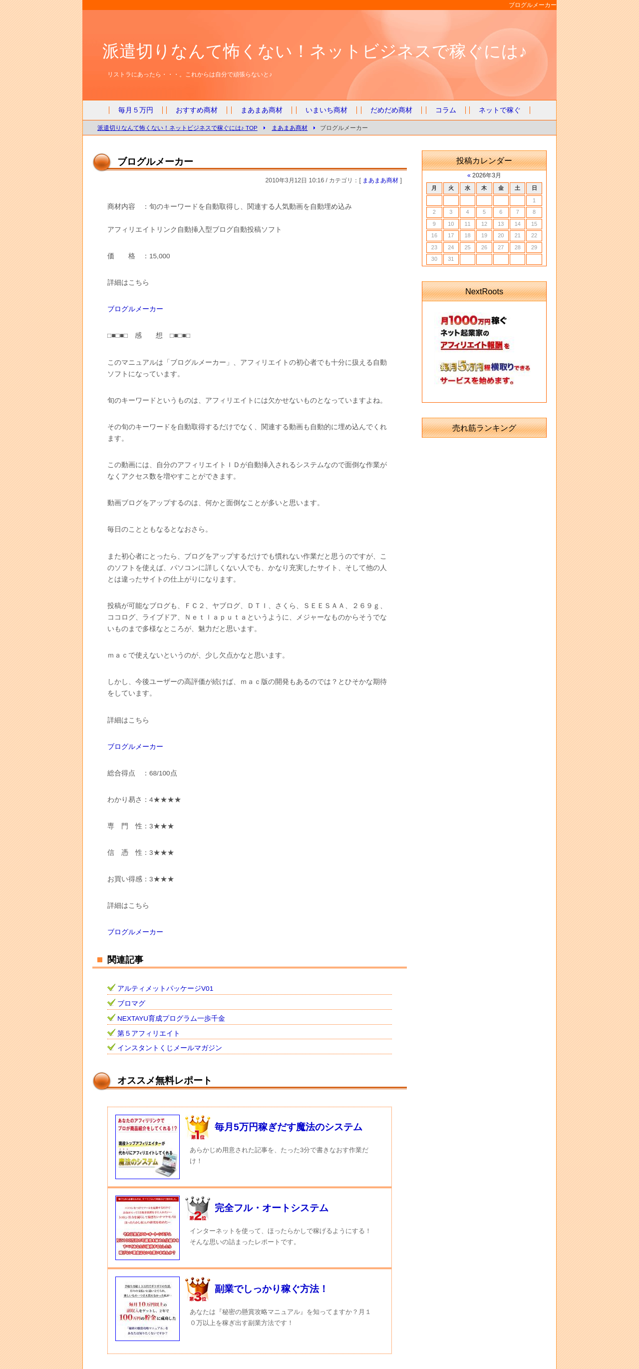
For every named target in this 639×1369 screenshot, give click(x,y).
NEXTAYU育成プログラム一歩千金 (171, 1018)
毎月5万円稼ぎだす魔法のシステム (288, 1127)
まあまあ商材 (262, 110)
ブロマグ (131, 1003)
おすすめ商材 (197, 110)
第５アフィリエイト (148, 1033)
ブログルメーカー (135, 309)
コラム (445, 110)
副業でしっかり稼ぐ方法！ (271, 1289)
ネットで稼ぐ (500, 110)
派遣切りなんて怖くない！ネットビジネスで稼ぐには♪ (314, 50)
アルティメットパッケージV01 (165, 988)
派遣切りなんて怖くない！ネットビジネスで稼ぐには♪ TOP (177, 127)
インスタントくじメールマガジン (169, 1048)
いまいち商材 (326, 110)
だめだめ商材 (391, 110)
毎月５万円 (135, 110)
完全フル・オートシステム (271, 1208)
